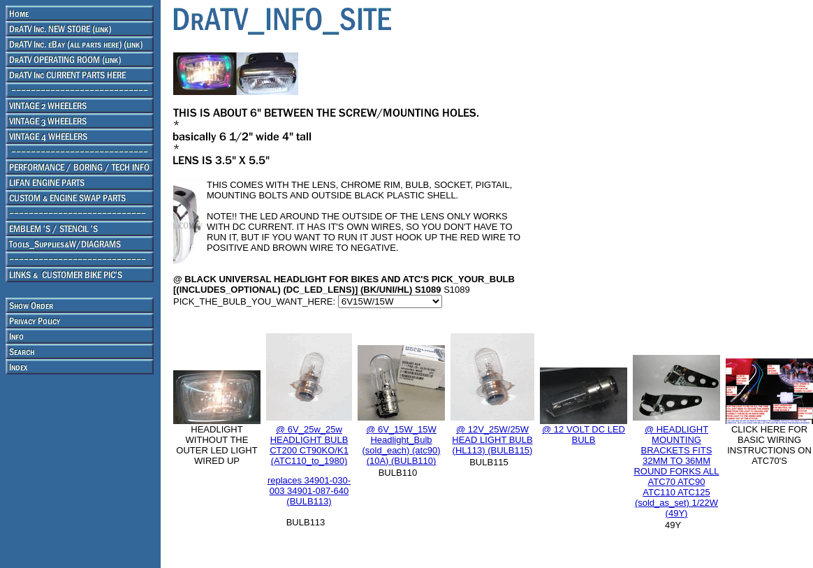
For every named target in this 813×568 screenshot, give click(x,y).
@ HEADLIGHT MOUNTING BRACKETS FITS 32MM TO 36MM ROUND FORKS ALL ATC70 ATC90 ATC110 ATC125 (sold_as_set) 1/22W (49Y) (676, 471)
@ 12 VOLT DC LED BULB (583, 434)
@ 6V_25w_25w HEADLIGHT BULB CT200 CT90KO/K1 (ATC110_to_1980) (309, 445)
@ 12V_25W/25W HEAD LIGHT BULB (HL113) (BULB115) (492, 440)
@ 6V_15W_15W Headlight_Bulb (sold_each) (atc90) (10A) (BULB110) (401, 445)
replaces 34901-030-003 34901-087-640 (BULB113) (309, 491)
